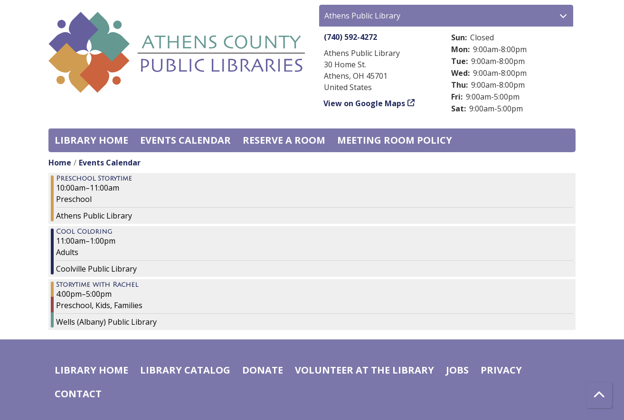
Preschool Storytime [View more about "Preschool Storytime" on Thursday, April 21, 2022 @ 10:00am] (94, 178)
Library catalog (185, 370)
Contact (78, 393)
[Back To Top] (599, 395)
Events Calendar (185, 140)
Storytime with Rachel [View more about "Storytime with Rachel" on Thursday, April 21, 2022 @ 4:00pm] (97, 285)
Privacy (501, 370)
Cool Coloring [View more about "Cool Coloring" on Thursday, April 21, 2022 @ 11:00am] (84, 231)
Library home (91, 140)
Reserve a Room (284, 140)
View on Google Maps (364, 103)
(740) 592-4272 (350, 37)
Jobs (457, 370)
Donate (262, 370)
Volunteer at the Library (364, 370)
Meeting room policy (394, 140)
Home (59, 162)
